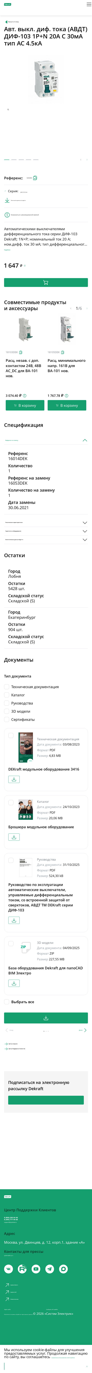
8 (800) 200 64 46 (24, 1217)
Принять (15, 1364)
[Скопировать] (24, 376)
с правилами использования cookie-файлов (39, 1352)
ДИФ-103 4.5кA (36, 198)
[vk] (9, 1284)
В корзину (46, 299)
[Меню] (85, 7)
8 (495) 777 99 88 (24, 1223)
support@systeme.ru (24, 1231)
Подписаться (46, 1149)
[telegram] (62, 1284)
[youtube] (27, 1284)
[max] (80, 1284)
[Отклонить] (85, 1365)
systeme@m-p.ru (18, 1267)
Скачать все (46, 1060)
